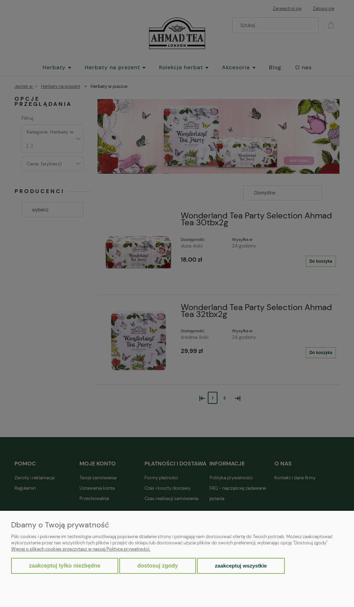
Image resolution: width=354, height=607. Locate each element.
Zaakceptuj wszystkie (241, 566)
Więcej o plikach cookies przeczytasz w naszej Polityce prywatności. (80, 549)
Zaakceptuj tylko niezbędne (64, 566)
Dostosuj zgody (157, 566)
